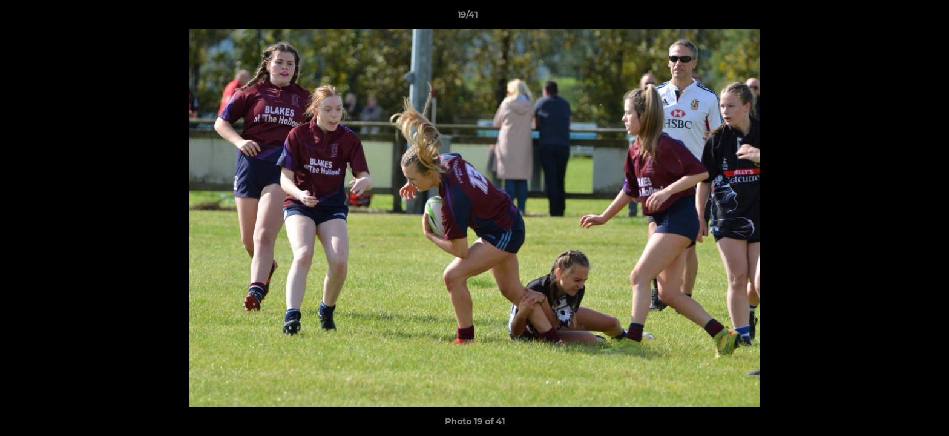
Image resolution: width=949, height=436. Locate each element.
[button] (898, 17)
